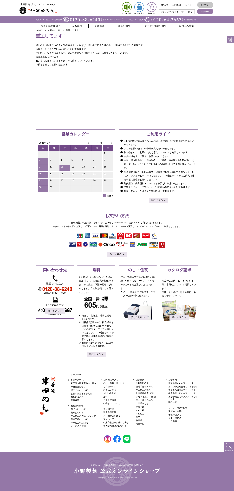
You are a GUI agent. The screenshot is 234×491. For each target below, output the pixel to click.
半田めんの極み (143, 390)
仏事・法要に (174, 418)
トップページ (77, 374)
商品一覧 (140, 423)
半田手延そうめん (144, 400)
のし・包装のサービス (113, 383)
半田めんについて (79, 390)
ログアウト (205, 5)
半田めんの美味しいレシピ (83, 416)
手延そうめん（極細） (146, 396)
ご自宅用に (173, 421)
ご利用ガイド (109, 386)
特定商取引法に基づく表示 (116, 422)
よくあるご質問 (78, 426)
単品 (138, 417)
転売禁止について (111, 403)
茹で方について (78, 409)
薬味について (77, 412)
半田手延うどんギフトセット (182, 393)
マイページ (205, 11)
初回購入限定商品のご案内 (83, 383)
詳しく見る (157, 200)
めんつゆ (140, 410)
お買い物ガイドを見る (81, 393)
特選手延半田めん (144, 386)
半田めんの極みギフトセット (182, 390)
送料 (105, 396)
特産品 (139, 420)
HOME (164, 5)
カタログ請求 (109, 400)
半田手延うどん (143, 403)
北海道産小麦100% (145, 393)
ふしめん (140, 413)
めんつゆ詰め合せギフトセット (183, 386)
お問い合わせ (109, 393)
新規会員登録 (109, 412)
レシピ (188, 5)
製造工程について (79, 419)
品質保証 (75, 400)
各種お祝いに (174, 414)
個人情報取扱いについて (115, 426)
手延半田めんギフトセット (181, 383)
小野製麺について (79, 387)
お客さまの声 (77, 397)
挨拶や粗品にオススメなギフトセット (183, 397)
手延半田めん (142, 383)
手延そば (140, 407)
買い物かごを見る (111, 415)
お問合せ (176, 5)
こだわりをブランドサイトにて (177, 12)
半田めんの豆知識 (79, 422)
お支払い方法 (109, 390)
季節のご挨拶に (175, 411)
